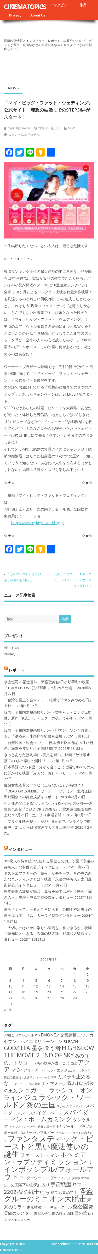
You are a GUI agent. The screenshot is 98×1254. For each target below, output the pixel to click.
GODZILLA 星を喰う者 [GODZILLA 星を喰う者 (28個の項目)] (32, 1048)
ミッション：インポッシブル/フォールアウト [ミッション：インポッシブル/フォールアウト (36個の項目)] (49, 1169)
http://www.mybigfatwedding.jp (37, 522)
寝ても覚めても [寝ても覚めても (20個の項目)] (64, 1192)
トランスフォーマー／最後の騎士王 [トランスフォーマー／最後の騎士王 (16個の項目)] (32, 1127)
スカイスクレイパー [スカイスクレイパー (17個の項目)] (71, 1106)
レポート (16, 670)
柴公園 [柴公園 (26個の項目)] (80, 1206)
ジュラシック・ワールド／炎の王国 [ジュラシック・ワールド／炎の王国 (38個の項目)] (47, 1100)
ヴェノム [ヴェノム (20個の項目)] (57, 1177)
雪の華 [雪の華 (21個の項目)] (80, 1213)
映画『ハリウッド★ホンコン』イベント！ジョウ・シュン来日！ (72, 580)
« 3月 (7, 1010)
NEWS (13, 87)
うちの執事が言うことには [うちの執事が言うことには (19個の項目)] (55, 1063)
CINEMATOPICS (25, 6)
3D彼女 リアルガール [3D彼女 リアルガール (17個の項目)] (19, 1035)
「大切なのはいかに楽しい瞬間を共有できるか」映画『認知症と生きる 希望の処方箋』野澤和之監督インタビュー (48, 933)
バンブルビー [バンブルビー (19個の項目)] (44, 1132)
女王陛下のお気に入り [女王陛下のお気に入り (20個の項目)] (30, 1184)
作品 (82, 5)
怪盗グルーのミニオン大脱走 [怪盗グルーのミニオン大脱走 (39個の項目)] (48, 1194)
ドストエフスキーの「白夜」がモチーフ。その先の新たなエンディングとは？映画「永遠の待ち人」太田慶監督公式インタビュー (48, 879)
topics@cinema (19, 128)
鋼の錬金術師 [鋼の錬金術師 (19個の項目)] (63, 1213)
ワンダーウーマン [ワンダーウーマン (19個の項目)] (34, 1177)
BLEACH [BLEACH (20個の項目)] (70, 1041)
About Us (37, 15)
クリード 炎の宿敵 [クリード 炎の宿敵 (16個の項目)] (27, 1084)
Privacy (15, 15)
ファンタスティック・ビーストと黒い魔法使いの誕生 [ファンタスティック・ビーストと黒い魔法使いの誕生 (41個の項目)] (49, 1146)
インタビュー (60, 5)
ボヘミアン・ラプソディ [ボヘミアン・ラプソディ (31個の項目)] (45, 1158)
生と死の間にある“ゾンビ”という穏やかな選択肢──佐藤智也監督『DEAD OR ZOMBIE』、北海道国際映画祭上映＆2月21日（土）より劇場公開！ (48, 809)
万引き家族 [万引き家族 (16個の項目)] (73, 1178)
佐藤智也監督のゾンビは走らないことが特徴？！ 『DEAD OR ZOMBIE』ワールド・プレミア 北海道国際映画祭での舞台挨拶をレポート (48, 791)
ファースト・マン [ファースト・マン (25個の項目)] (40, 1154)
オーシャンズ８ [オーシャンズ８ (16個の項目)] (46, 1077)
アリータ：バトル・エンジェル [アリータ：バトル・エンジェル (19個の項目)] (49, 1070)
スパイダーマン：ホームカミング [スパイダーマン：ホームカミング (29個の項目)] (46, 1115)
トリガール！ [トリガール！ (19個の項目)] (67, 1126)
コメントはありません (24, 134)
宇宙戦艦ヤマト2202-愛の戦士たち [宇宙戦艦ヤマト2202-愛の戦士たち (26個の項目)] (45, 1187)
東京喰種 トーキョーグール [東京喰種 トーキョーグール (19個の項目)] (49, 1207)
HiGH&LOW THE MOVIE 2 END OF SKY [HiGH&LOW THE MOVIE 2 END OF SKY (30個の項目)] (49, 1051)
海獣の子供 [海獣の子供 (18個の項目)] (42, 1213)
